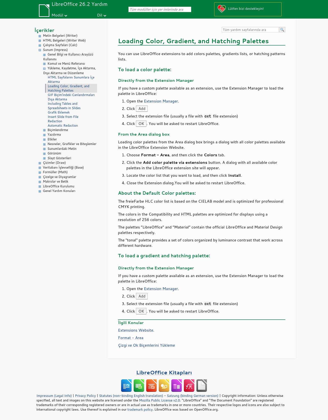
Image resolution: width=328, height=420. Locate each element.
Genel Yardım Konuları (59, 191)
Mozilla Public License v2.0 (159, 400)
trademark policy (139, 409)
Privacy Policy (85, 395)
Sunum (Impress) (55, 50)
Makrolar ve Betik (55, 181)
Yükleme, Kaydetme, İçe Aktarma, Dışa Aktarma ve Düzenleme (69, 70)
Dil (99, 15)
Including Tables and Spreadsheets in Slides (64, 105)
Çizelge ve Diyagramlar (59, 177)
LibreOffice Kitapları (164, 372)
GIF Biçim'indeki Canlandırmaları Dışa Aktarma (71, 97)
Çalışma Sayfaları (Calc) (60, 45)
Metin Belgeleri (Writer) (60, 35)
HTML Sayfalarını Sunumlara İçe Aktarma (71, 79)
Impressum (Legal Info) (54, 395)
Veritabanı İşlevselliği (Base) (63, 167)
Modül (57, 15)
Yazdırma (54, 134)
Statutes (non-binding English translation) (131, 395)
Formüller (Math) (55, 172)
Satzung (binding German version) (193, 395)
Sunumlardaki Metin (62, 148)
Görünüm (54, 153)
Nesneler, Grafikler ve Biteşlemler (71, 144)
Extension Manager (161, 101)
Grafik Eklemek (59, 112)
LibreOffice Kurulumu (58, 186)
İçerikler (44, 30)
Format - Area (130, 337)
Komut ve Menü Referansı (66, 63)
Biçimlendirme (57, 130)
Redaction (55, 121)
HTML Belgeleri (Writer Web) (64, 40)
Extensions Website (135, 330)
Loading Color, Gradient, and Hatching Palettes (68, 88)
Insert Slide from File (63, 117)
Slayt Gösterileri (59, 158)
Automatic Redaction (63, 125)
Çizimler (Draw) (54, 162)
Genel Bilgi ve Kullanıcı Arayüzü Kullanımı (68, 56)
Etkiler (52, 139)
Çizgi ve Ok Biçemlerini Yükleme (146, 345)
